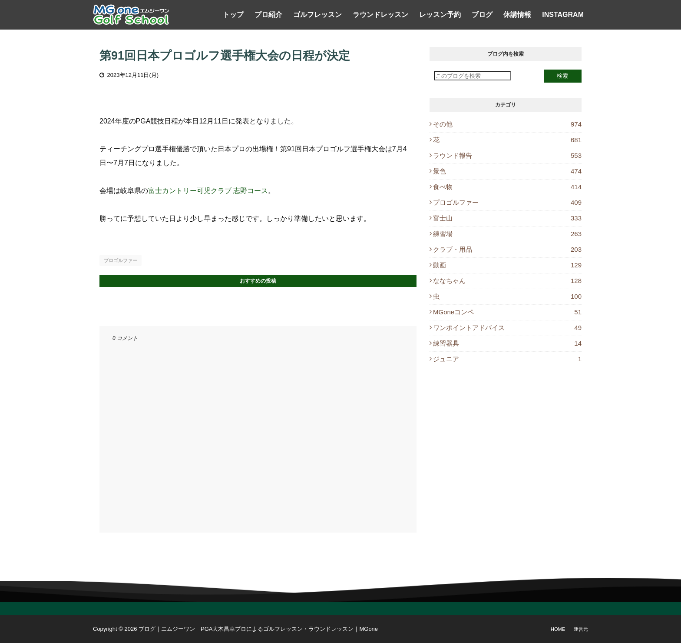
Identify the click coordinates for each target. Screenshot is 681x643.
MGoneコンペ (507, 312)
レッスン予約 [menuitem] (440, 14)
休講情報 (517, 14)
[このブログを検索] (472, 75)
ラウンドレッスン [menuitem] (380, 14)
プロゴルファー (120, 260)
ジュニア (507, 359)
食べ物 (507, 186)
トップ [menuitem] (233, 14)
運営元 (581, 629)
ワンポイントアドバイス (507, 327)
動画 (507, 265)
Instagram (563, 14)
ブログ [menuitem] (482, 14)
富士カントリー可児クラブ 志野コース (208, 190)
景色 (507, 171)
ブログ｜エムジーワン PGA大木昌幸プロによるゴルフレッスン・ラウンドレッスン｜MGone (258, 629)
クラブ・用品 (507, 249)
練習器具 (507, 343)
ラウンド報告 (507, 155)
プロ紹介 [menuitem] (268, 14)
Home (558, 629)
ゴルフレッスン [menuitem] (317, 14)
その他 (507, 124)
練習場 (507, 233)
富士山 (507, 218)
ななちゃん (507, 280)
